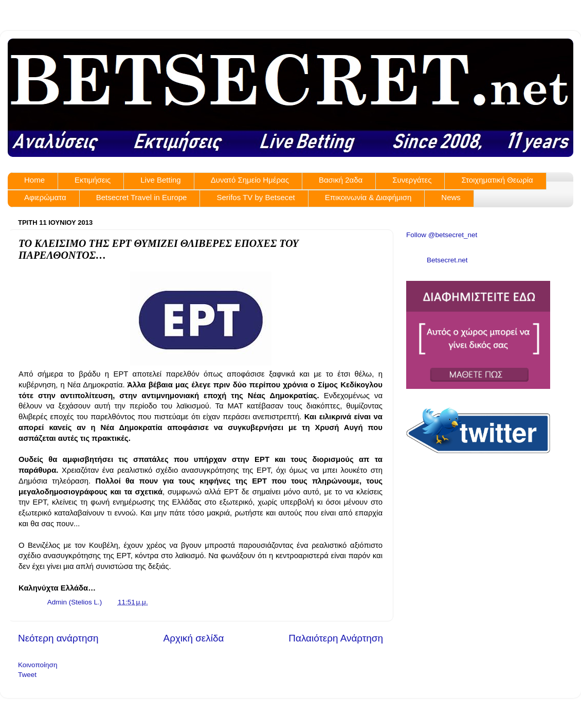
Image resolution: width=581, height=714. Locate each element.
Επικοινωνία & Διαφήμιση (368, 197)
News (451, 197)
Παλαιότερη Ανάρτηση (335, 638)
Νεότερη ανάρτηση (58, 638)
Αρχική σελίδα (194, 638)
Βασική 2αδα (340, 179)
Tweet (27, 675)
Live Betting (160, 179)
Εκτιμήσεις (93, 179)
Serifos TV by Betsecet (255, 197)
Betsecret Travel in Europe (141, 197)
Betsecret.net (447, 260)
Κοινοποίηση (37, 665)
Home (34, 179)
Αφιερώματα (45, 197)
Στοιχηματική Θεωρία (497, 179)
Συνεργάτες (411, 179)
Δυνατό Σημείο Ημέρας (250, 179)
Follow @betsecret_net (441, 235)
